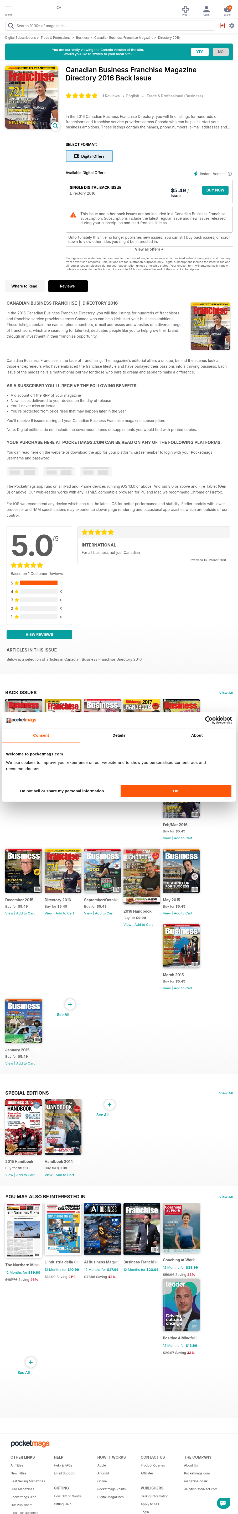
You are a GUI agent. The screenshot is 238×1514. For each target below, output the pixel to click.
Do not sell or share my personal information (62, 791)
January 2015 (17, 1050)
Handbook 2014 (59, 1161)
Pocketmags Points (111, 1489)
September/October (101, 900)
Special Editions (27, 1092)
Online (102, 1481)
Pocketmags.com (197, 1473)
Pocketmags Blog (24, 1497)
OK (176, 791)
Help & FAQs (63, 1465)
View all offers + (149, 249)
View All (226, 693)
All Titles (17, 1465)
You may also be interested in (45, 1196)
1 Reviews (111, 96)
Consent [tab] (41, 735)
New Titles (18, 1473)
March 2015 (173, 974)
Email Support (64, 1473)
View (167, 838)
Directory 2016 (169, 38)
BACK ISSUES (21, 692)
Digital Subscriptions (20, 38)
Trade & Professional (56, 38)
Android (103, 1473)
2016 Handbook (137, 911)
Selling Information (155, 1496)
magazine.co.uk (196, 1481)
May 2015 (171, 900)
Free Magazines (22, 1489)
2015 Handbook (19, 1161)
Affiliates (147, 1473)
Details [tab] (119, 735)
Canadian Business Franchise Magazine (123, 38)
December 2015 (19, 900)
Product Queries (153, 1465)
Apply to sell (150, 1504)
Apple (101, 1465)
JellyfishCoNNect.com (201, 1489)
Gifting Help (62, 1504)
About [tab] (197, 735)
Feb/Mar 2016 (175, 824)
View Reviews (39, 634)
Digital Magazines (110, 1497)
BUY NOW (215, 190)
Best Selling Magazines (28, 1481)
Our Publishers (21, 1505)
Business (83, 38)
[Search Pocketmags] (10, 26)
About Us (191, 1465)
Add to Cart (183, 838)
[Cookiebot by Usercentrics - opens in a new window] (209, 720)
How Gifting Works (68, 1496)
